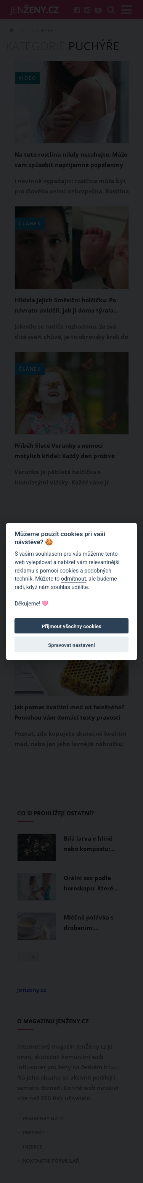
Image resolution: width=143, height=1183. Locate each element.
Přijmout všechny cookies (71, 626)
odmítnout (73, 579)
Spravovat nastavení (71, 645)
